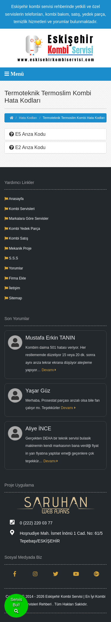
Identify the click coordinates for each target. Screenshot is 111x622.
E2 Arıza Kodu (27, 147)
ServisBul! (16, 606)
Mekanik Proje (17, 248)
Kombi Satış (16, 238)
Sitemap (13, 298)
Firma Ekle (15, 278)
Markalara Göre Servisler (26, 219)
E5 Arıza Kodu (27, 134)
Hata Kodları (28, 117)
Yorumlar (13, 268)
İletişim (12, 288)
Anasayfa (14, 199)
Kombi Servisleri (19, 209)
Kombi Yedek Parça (22, 229)
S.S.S (11, 258)
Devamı (49, 370)
